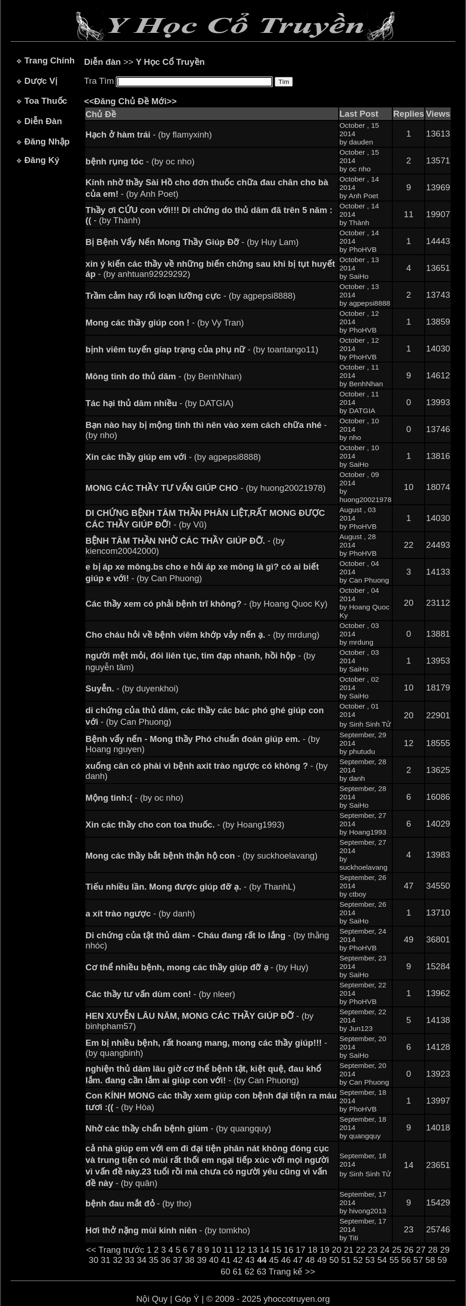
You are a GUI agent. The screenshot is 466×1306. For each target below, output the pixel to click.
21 (348, 1250)
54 (382, 1260)
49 (322, 1260)
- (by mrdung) (203, 635)
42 (238, 1260)
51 (346, 1260)
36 (165, 1260)
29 (445, 1250)
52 (358, 1260)
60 (225, 1271)
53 (370, 1260)
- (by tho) (139, 1203)
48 (310, 1260)
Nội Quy (152, 1299)
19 (324, 1250)
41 (226, 1260)
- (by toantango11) (202, 349)
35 (153, 1260)
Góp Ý (187, 1299)
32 (117, 1260)
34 (141, 1260)
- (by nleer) (160, 994)
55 (394, 1260)
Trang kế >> (292, 1271)
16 (289, 1250)
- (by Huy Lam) (192, 242)
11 (228, 1250)
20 (336, 1250)
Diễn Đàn (43, 121)
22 (360, 1250)
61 (237, 1271)
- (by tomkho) (168, 1230)
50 (334, 1260)
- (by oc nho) (140, 161)
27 (421, 1250)
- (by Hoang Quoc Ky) (206, 604)
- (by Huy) (197, 967)
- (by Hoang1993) (185, 824)
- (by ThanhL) (191, 887)
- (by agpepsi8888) (191, 296)
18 (312, 1250)
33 (129, 1260)
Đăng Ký (41, 160)
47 (298, 1260)
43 (250, 1260)
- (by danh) (140, 913)
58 (430, 1260)
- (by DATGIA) (160, 403)
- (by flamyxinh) (149, 134)
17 (301, 1250)
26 (409, 1250)
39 (202, 1260)
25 (397, 1250)
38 (190, 1260)
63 (261, 1271)
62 (249, 1271)
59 (442, 1260)
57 (418, 1260)
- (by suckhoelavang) (202, 855)
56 (406, 1260)
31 (106, 1260)
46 (286, 1260)
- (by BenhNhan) (164, 376)
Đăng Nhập (46, 141)
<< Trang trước (115, 1250)
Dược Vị (40, 81)
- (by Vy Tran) (165, 322)
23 (373, 1250)
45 (274, 1260)
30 (94, 1260)
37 (178, 1260)
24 (385, 1250)
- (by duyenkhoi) (132, 688)
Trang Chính (49, 60)
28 (433, 1250)
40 (214, 1260)
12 (241, 1250)
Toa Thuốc (45, 101)
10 (216, 1250)
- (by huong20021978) (206, 488)
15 (277, 1250)
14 (265, 1250)
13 (253, 1250)
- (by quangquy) (178, 1128)
